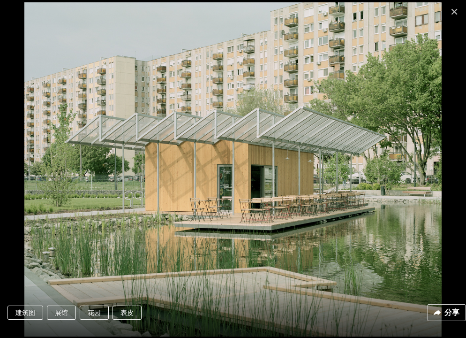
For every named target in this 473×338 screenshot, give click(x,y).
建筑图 (25, 312)
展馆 (61, 312)
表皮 (127, 312)
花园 (94, 312)
